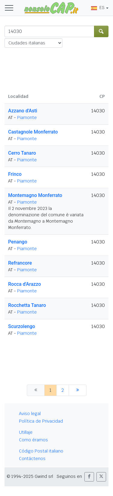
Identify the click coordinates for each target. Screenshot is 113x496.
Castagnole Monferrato (33, 132)
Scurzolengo (21, 326)
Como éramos (33, 440)
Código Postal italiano (41, 451)
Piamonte (27, 117)
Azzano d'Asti (22, 111)
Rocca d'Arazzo (24, 284)
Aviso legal (30, 413)
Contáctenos (32, 458)
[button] (89, 477)
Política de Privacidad (41, 421)
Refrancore (20, 263)
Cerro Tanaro (22, 153)
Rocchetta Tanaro (27, 305)
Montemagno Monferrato (35, 195)
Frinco (15, 174)
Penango (17, 242)
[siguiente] (77, 390)
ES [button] (98, 7)
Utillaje (26, 432)
